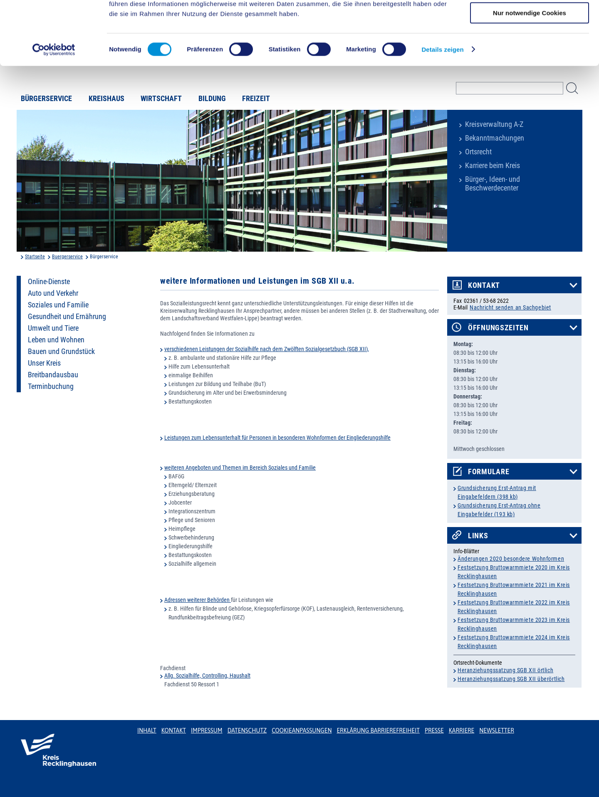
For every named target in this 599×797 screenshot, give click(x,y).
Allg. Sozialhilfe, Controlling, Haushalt (207, 675)
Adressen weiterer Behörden (197, 600)
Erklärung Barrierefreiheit (378, 730)
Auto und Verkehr (53, 293)
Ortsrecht (478, 152)
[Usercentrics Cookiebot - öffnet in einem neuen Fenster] (53, 106)
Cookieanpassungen (302, 730)
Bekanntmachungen (494, 138)
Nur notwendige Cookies (529, 69)
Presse (434, 730)
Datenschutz (247, 730)
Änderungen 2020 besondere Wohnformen (511, 558)
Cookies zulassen (529, 20)
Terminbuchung (51, 386)
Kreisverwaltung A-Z (494, 124)
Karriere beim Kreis (492, 165)
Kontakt (484, 285)
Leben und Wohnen (56, 340)
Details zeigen (442, 105)
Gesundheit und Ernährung (67, 316)
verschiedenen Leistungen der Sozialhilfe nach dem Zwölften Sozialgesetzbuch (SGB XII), (266, 349)
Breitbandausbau (53, 375)
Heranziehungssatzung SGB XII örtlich (505, 670)
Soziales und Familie (58, 305)
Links (478, 536)
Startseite (35, 257)
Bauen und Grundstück (61, 351)
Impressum (207, 730)
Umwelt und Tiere (53, 328)
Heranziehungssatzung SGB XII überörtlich (511, 679)
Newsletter (496, 730)
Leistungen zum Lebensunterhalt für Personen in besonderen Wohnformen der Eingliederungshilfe (277, 437)
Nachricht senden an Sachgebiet (510, 307)
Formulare (488, 472)
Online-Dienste (49, 281)
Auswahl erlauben (529, 45)
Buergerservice (67, 257)
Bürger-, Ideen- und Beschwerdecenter (492, 183)
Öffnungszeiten (498, 328)
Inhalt (146, 730)
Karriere (462, 730)
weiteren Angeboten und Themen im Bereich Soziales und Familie (240, 467)
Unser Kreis (44, 363)
